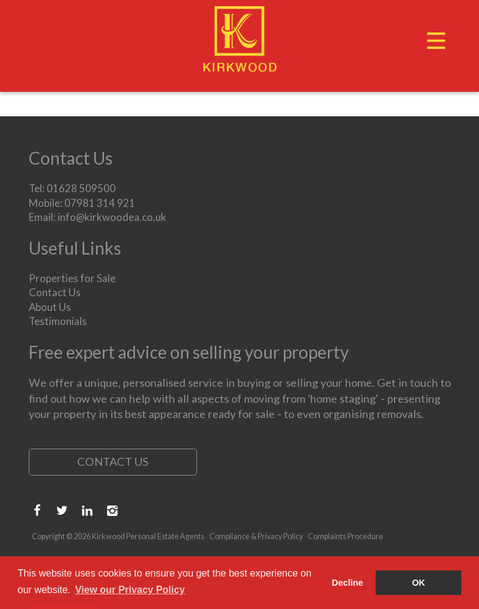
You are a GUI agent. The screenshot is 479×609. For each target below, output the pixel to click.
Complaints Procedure (345, 536)
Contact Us (55, 292)
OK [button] (418, 583)
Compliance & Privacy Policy (256, 536)
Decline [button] (347, 583)
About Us (50, 307)
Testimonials (58, 321)
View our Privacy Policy (130, 590)
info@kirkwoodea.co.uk (112, 217)
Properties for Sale (72, 278)
